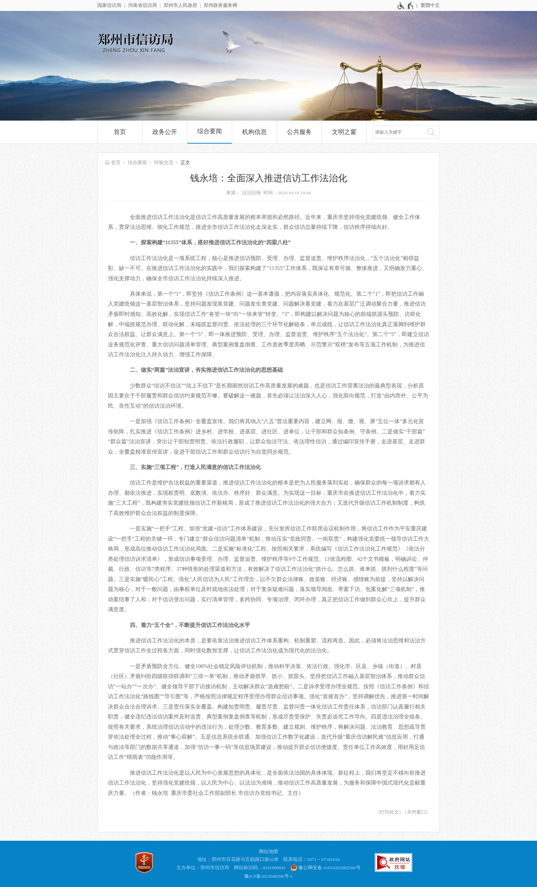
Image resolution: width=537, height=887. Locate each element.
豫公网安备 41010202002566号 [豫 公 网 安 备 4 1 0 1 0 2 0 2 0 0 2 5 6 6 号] (325, 867)
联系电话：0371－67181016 (311, 859)
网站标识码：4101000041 (260, 867)
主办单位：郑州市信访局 (202, 867)
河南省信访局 (142, 5)
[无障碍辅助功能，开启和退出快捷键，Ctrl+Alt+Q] (405, 6)
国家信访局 (109, 5)
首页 (120, 131)
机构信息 (254, 131)
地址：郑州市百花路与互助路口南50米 (238, 859)
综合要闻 (209, 131)
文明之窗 (344, 131)
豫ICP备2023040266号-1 (268, 876)
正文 (185, 162)
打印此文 (389, 812)
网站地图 (268, 851)
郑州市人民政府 (180, 5)
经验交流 (163, 162)
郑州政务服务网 (220, 5)
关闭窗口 (416, 812)
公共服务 (299, 131)
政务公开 (164, 131)
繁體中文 (430, 5)
